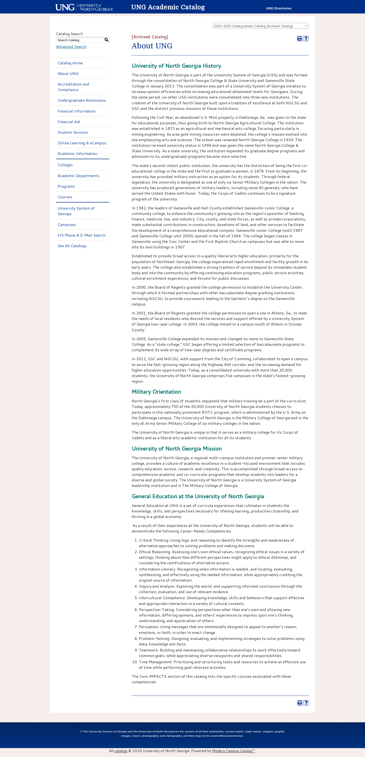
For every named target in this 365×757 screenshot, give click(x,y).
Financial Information (76, 111)
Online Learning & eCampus (82, 143)
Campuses (67, 224)
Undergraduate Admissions (82, 100)
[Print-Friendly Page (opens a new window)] (299, 38)
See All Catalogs (72, 245)
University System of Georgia (76, 210)
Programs (66, 186)
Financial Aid (69, 121)
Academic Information (77, 153)
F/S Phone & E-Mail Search (81, 235)
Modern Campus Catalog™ (233, 750)
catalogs (121, 750)
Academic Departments (78, 175)
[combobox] (260, 26)
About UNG (68, 73)
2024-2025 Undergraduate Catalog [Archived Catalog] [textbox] (253, 26)
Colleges (65, 164)
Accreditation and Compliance (73, 86)
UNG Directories (279, 8)
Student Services (73, 132)
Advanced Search (71, 46)
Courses (65, 196)
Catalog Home (70, 63)
